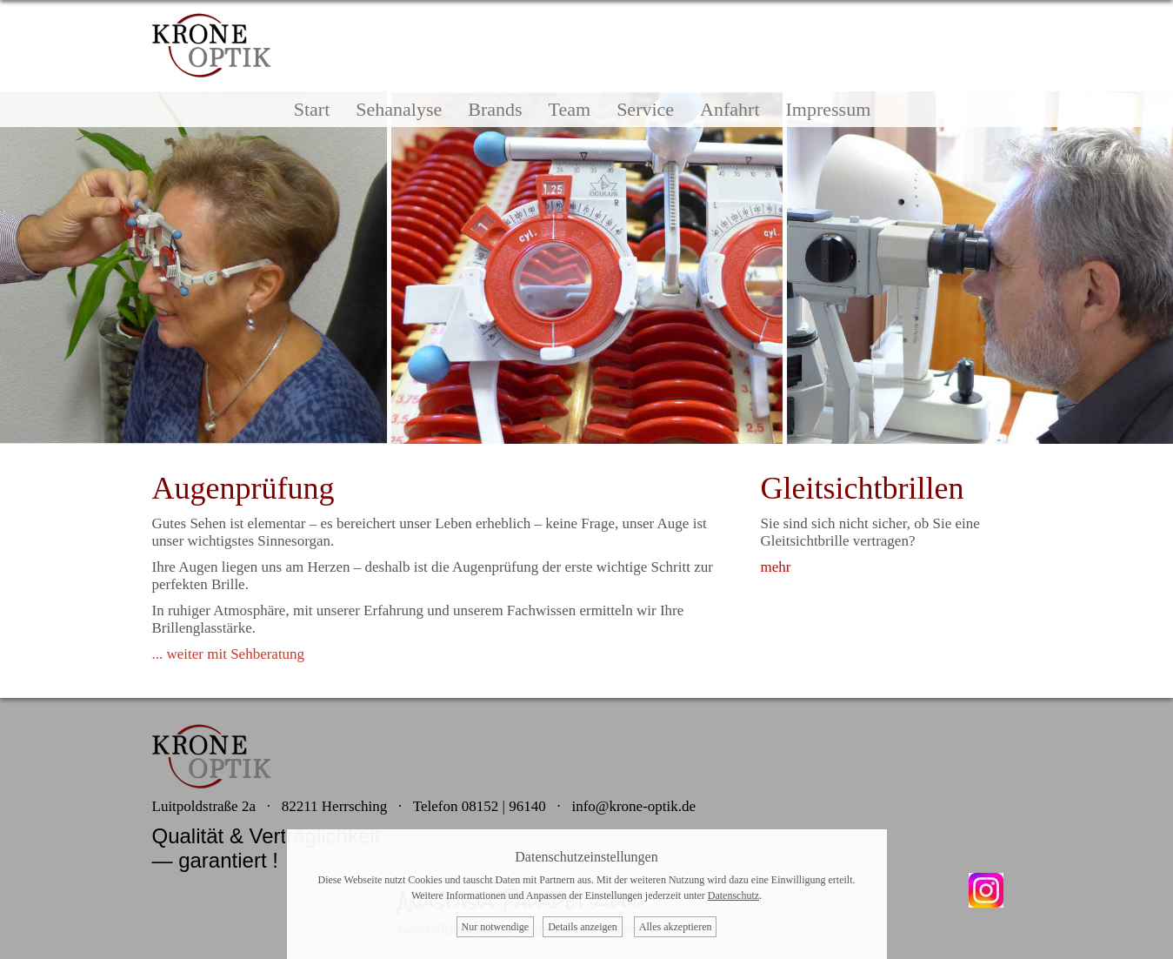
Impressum (828, 109)
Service (645, 109)
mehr (776, 567)
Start (312, 109)
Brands (495, 109)
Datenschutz (733, 895)
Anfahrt (729, 109)
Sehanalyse (399, 109)
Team (570, 109)
